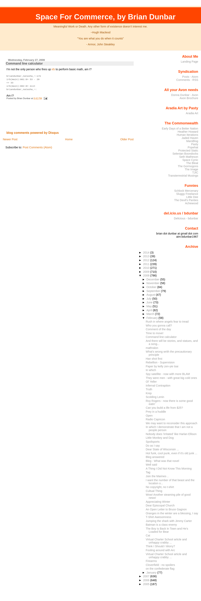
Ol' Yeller (151, 381)
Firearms (151, 561)
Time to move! (155, 333)
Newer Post (10, 138)
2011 (146, 264)
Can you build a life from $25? (164, 407)
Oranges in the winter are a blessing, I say (172, 513)
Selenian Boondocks (185, 153)
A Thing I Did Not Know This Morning (169, 468)
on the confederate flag (160, 568)
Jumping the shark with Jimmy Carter (169, 521)
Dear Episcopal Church (160, 505)
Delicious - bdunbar (186, 218)
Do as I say (153, 445)
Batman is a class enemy (161, 524)
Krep (149, 393)
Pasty (194, 144)
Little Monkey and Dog (160, 437)
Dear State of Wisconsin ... (162, 449)
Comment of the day (158, 329)
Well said (151, 464)
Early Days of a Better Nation (180, 128)
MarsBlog (192, 141)
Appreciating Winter (158, 501)
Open (149, 415)
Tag (148, 472)
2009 (146, 271)
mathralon (152, 347)
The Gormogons (188, 166)
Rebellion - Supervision (160, 362)
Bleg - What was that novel (162, 460)
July (149, 298)
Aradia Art (192, 113)
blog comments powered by (32, 131)
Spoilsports (153, 441)
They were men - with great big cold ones (171, 377)
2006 (146, 580)
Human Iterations (187, 134)
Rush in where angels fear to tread (167, 321)
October (151, 287)
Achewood (191, 203)
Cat (148, 535)
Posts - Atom (190, 76)
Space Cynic (190, 159)
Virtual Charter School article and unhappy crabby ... (166, 541)
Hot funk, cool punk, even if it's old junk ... (171, 453)
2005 (146, 584)
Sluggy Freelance (187, 193)
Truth (149, 389)
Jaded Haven (190, 138)
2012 (146, 260)
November (153, 283)
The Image (191, 169)
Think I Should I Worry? (160, 546)
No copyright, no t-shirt (160, 487)
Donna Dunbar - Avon (184, 95)
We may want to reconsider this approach (171, 423)
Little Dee (192, 197)
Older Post (127, 138)
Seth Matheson (188, 156)
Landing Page (189, 61)
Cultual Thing (154, 490)
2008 (146, 275)
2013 (146, 256)
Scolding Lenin (155, 397)
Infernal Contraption (158, 385)
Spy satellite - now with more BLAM (168, 374)
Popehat (193, 147)
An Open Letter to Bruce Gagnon (166, 509)
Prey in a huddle (156, 411)
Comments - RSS (187, 79)
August (151, 294)
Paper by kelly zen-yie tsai (162, 366)
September (153, 291)
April (149, 310)
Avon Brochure (189, 98)
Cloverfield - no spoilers (160, 564)
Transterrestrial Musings (183, 175)
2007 (146, 576)
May (149, 306)
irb (53, 69)
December (153, 279)
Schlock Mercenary (186, 190)
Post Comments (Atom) (37, 146)
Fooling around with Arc (160, 550)
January (151, 572)
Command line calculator (24, 63)
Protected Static (188, 150)
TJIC (195, 172)
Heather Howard (188, 131)
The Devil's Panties (186, 200)
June (149, 302)
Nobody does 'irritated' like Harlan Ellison (171, 434)
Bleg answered (155, 457)
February (152, 317)
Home (69, 138)
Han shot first (154, 358)
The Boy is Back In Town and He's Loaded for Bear (167, 530)
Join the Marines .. (157, 476)
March (150, 314)
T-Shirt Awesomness (158, 517)
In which (151, 370)
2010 (146, 267)
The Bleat (192, 163)
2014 (146, 252)
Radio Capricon (155, 419)
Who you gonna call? (159, 325)
